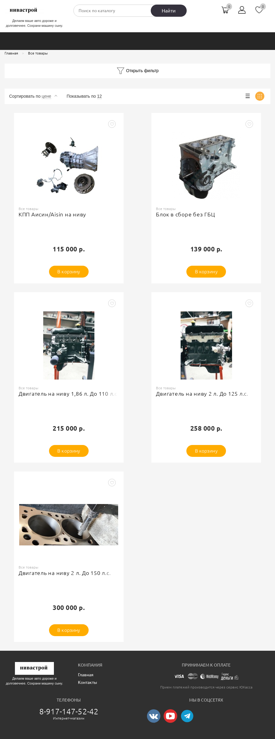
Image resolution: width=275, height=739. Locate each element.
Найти (169, 10)
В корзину (68, 271)
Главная (85, 674)
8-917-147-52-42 (69, 711)
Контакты (87, 682)
